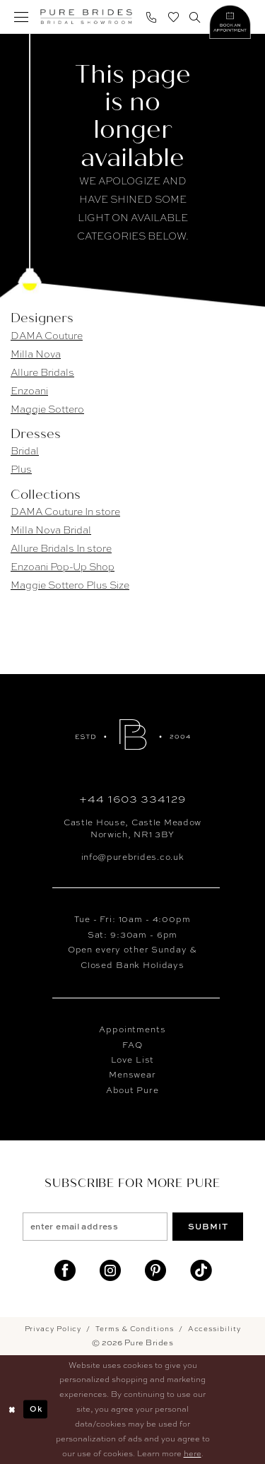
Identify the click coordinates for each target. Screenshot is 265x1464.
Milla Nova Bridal (51, 530)
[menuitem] (22, 16)
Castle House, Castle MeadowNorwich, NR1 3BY (132, 828)
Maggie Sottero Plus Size (70, 585)
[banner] (86, 17)
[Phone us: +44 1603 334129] (152, 16)
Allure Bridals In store (61, 548)
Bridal (25, 450)
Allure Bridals (42, 372)
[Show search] (195, 16)
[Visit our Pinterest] (155, 1270)
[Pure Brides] (133, 734)
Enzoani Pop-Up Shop (62, 566)
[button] (22, 16)
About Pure (132, 1090)
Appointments (132, 1029)
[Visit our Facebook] (65, 1270)
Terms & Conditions (134, 1328)
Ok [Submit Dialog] (36, 1409)
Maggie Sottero (47, 409)
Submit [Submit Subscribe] (208, 1226)
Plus (21, 469)
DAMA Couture (47, 335)
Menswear (132, 1074)
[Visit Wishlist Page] (173, 16)
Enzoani (29, 390)
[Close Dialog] (12, 1409)
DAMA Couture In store (65, 511)
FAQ (132, 1045)
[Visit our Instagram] (110, 1270)
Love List (133, 1059)
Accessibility (214, 1328)
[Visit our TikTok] (200, 1270)
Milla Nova (36, 354)
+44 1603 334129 (132, 798)
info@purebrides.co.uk (132, 857)
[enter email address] (95, 1226)
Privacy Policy (53, 1328)
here (192, 1453)
